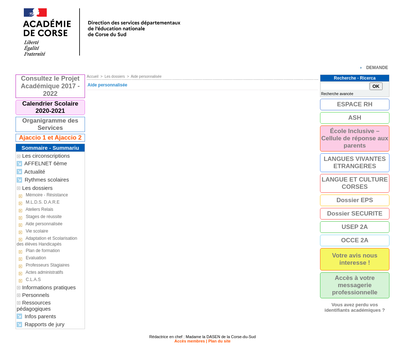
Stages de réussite (39, 217)
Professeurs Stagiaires (43, 265)
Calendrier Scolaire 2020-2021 (50, 107)
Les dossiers (37, 188)
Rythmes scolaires (43, 179)
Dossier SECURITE (354, 213)
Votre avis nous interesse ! (354, 259)
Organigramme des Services (50, 124)
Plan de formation (38, 251)
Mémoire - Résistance (42, 195)
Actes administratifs (40, 273)
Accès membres (189, 341)
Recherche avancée (337, 94)
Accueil (92, 76)
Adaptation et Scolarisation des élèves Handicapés (47, 241)
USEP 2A (355, 226)
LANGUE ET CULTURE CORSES (355, 183)
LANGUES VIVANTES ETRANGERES (355, 163)
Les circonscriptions (46, 156)
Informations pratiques (49, 287)
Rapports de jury (40, 324)
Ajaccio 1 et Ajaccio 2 (50, 137)
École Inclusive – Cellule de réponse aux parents (354, 138)
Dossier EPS (354, 200)
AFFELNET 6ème (42, 163)
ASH (354, 117)
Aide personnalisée (40, 224)
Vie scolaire (32, 231)
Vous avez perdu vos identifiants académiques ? (355, 307)
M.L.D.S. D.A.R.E (38, 202)
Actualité (31, 172)
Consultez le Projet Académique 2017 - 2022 (50, 86)
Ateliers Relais (35, 210)
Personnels (35, 295)
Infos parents (36, 316)
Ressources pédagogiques (34, 305)
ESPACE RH (354, 104)
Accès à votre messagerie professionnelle (355, 285)
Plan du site (219, 341)
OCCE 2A (354, 240)
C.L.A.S (29, 280)
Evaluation (31, 258)
